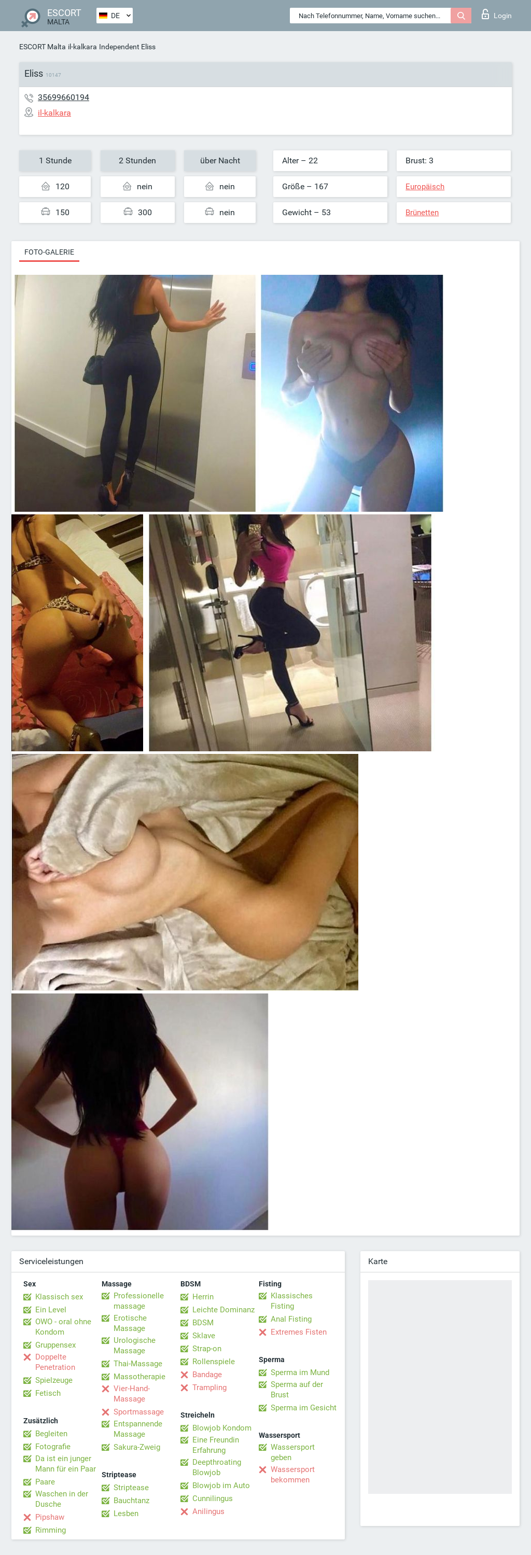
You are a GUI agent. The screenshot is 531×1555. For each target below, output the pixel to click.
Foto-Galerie (49, 252)
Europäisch (425, 186)
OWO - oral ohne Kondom (63, 1327)
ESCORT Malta (42, 47)
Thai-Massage (138, 1363)
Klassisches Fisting (292, 1301)
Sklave (203, 1335)
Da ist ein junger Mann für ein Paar (65, 1464)
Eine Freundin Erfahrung (215, 1445)
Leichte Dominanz (223, 1309)
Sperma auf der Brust (297, 1389)
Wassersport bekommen (293, 1474)
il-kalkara (82, 47)
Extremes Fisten (299, 1332)
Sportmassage (139, 1412)
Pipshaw (49, 1517)
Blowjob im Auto (221, 1485)
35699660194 (63, 97)
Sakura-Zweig (137, 1447)
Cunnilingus (212, 1498)
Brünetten (422, 212)
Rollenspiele (213, 1361)
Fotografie (53, 1446)
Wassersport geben (293, 1452)
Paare (45, 1482)
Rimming (50, 1530)
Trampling (209, 1387)
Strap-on (206, 1348)
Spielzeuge (54, 1380)
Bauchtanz (131, 1500)
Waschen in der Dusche (61, 1499)
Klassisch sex (59, 1296)
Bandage (207, 1374)
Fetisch (48, 1393)
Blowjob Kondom (221, 1428)
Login (497, 14)
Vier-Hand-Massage (132, 1394)
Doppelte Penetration (55, 1362)
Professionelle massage (139, 1301)
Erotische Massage (130, 1323)
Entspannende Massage (138, 1429)
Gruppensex (55, 1345)
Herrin (203, 1296)
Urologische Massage (135, 1345)
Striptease (131, 1487)
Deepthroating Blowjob (216, 1467)
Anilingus (208, 1511)
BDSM (203, 1322)
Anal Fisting (291, 1319)
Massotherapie (139, 1376)
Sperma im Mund (300, 1372)
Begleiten (51, 1433)
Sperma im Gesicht (304, 1407)
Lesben (126, 1513)
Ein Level (50, 1309)
